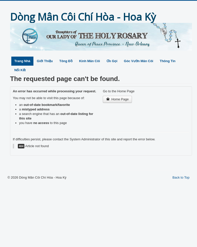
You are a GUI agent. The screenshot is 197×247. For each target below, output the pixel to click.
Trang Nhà (22, 61)
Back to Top (180, 177)
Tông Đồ (66, 61)
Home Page (117, 99)
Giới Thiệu (45, 61)
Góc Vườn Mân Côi (138, 61)
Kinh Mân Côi (89, 61)
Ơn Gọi (112, 61)
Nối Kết (20, 70)
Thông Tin (168, 61)
